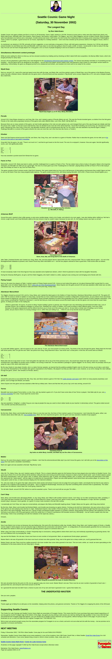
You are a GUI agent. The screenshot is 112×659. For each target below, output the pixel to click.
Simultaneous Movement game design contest (58, 61)
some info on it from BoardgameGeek (44, 288)
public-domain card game (71, 384)
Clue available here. (30, 421)
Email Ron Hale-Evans (93, 642)
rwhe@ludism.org (25, 655)
